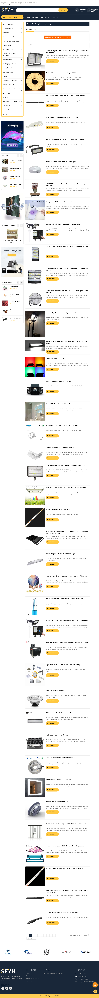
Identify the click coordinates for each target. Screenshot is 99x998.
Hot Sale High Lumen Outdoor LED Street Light (62, 912)
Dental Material (12, 37)
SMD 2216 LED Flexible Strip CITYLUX (58, 509)
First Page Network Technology (53, 973)
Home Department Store (12, 101)
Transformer (12, 45)
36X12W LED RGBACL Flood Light (57, 359)
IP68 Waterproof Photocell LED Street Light (60, 554)
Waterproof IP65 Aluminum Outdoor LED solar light (64, 224)
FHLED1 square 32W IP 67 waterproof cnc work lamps (64, 713)
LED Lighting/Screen (12, 68)
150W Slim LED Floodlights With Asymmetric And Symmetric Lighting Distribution (67, 532)
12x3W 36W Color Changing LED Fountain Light (62, 425)
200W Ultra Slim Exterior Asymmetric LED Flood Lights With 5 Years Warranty (67, 891)
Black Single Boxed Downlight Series (58, 381)
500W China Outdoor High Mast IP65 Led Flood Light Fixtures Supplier (67, 291)
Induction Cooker (12, 49)
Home (28, 17)
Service (12, 97)
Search (63, 10)
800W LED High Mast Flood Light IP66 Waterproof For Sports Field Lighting (67, 51)
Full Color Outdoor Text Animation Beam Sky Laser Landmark (67, 642)
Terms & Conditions (33, 978)
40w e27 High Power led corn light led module (62, 313)
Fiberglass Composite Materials (12, 54)
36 (28, 938)
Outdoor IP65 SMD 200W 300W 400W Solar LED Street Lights (67, 620)
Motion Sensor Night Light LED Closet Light (61, 162)
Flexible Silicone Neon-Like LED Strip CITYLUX (61, 73)
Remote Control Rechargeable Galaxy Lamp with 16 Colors (66, 576)
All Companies (8, 24)
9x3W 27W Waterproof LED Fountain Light (60, 757)
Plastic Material (12, 85)
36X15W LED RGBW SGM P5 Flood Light (59, 735)
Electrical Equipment (12, 80)
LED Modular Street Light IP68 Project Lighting (62, 117)
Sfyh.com (51, 996)
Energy (12, 76)
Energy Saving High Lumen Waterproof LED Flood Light (65, 139)
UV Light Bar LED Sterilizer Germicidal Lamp (61, 202)
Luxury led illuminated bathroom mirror (60, 779)
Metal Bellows (12, 59)
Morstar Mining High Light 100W (57, 802)
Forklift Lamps (12, 28)
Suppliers (35, 17)
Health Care (12, 93)
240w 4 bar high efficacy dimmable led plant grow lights (66, 487)
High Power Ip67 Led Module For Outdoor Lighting (63, 665)
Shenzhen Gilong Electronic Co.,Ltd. (12, 241)
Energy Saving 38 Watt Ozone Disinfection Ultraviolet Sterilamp (64, 599)
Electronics (12, 106)
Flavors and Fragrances (12, 41)
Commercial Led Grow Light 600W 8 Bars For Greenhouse (66, 824)
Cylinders (12, 33)
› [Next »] (35, 938)
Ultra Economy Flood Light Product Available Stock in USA (66, 465)
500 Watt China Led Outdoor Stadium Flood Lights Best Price (67, 246)
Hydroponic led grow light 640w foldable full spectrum (65, 846)
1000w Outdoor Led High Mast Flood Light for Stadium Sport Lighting (67, 269)
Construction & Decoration (12, 89)
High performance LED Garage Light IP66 (60, 448)
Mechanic (12, 110)
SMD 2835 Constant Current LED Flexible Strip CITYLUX (64, 868)
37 (32, 938)
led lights (50, 24)
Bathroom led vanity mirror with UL (58, 403)
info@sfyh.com (83, 976)
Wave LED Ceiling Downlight (55, 691)
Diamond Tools (12, 72)
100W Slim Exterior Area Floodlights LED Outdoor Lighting (66, 95)
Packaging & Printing (12, 64)
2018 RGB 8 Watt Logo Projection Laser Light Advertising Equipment (65, 185)
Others (12, 114)
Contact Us (45, 17)
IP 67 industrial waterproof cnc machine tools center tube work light (66, 342)
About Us (55, 17)
